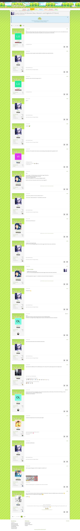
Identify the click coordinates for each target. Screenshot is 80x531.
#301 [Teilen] (67, 28)
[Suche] (23, 1)
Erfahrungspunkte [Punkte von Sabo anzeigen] (15, 431)
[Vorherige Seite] (11, 25)
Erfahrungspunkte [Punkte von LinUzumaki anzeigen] (15, 187)
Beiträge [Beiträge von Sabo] (14, 432)
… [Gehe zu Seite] (14, 25)
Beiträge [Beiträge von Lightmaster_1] (14, 381)
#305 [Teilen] (67, 123)
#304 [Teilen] (67, 98)
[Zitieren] (67, 47)
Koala (17, 14)
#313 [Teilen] (67, 313)
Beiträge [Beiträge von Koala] (14, 68)
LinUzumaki (28, 197)
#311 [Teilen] (67, 266)
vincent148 (28, 195)
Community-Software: (40, 529)
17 (22, 25)
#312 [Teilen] (67, 288)
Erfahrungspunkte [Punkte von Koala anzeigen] (15, 67)
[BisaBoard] (40, 5)
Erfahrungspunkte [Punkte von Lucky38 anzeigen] (15, 44)
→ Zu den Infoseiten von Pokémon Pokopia (40, 21)
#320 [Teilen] (67, 491)
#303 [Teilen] (67, 76)
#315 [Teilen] (67, 364)
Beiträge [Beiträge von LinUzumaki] (14, 188)
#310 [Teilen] (67, 241)
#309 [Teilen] (67, 218)
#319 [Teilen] (67, 466)
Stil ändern (67, 520)
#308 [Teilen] (67, 193)
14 (17, 25)
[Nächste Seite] (23, 25)
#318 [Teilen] (67, 440)
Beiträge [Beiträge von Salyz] (14, 508)
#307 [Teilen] (67, 171)
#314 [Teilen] (67, 339)
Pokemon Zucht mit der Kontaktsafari (47, 233)
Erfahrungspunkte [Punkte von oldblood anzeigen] (15, 329)
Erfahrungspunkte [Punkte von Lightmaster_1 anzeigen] (15, 380)
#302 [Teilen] (67, 51)
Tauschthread (28, 482)
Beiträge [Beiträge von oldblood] (14, 330)
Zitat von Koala (30, 269)
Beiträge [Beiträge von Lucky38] (14, 93)
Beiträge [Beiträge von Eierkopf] (14, 483)
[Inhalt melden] (64, 47)
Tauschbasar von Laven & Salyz (47, 509)
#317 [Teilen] (67, 415)
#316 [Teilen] (67, 389)
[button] (67, 17)
